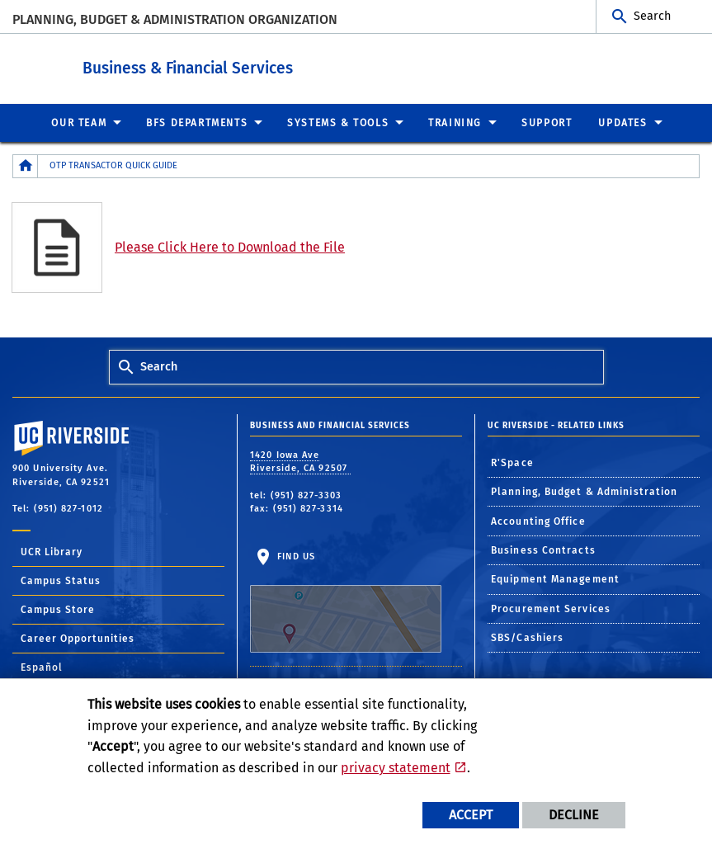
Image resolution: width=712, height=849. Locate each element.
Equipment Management (555, 578)
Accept (471, 815)
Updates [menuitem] (622, 122)
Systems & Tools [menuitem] (338, 122)
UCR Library (52, 551)
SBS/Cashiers (527, 637)
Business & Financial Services (278, 64)
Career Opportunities (77, 638)
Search (652, 16)
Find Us (345, 601)
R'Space (512, 462)
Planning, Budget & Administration (584, 491)
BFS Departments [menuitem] (197, 122)
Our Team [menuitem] (78, 122)
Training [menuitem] (455, 122)
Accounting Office (538, 520)
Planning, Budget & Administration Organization (174, 19)
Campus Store (58, 609)
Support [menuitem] (546, 122)
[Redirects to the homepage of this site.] (25, 165)
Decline (574, 815)
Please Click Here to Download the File (230, 246)
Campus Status (61, 580)
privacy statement (395, 768)
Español (42, 666)
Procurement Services (551, 608)
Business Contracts (543, 549)
